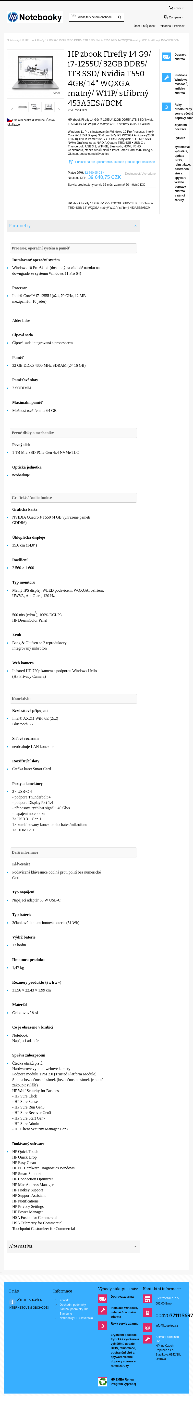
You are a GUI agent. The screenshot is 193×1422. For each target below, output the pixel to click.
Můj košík (149, 26)
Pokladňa (165, 26)
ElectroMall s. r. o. (167, 1298)
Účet (137, 26)
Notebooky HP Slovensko (76, 1318)
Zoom (56, 93)
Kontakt (65, 1300)
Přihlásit (179, 26)
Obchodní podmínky (73, 1304)
